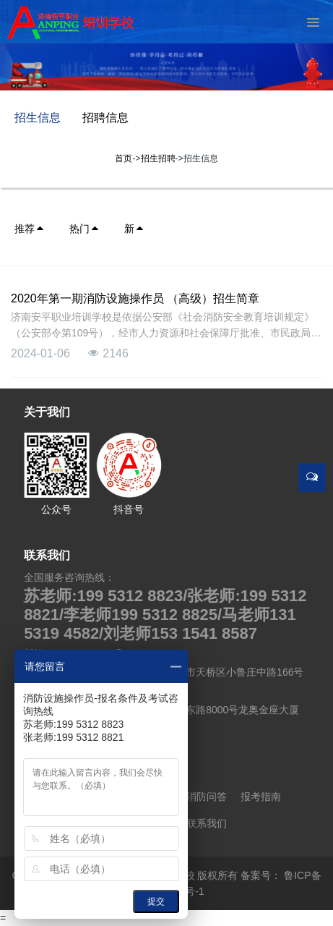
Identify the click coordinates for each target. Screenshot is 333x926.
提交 (156, 901)
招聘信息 (105, 117)
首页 (123, 158)
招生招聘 (158, 158)
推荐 (29, 228)
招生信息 (37, 117)
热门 (84, 228)
